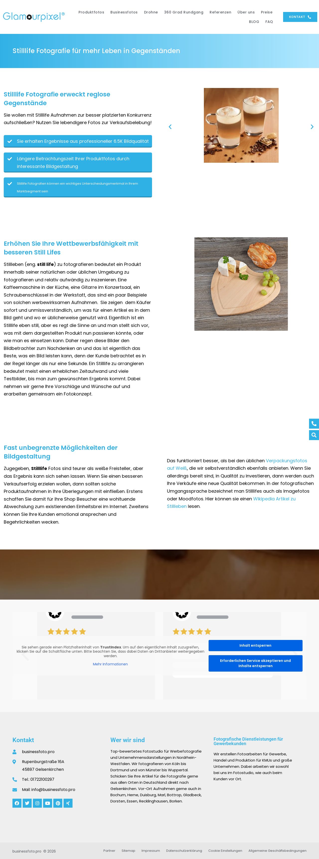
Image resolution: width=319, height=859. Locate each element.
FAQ (269, 21)
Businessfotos (124, 12)
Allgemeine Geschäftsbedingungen (277, 850)
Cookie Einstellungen (225, 850)
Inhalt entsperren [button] (255, 645)
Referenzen (220, 12)
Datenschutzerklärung (184, 850)
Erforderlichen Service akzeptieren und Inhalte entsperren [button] (255, 663)
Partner (109, 850)
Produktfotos (91, 12)
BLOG (254, 21)
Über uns (246, 12)
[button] (170, 126)
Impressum (151, 850)
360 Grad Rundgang (184, 12)
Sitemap (128, 850)
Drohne (151, 12)
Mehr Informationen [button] (110, 664)
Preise (266, 12)
